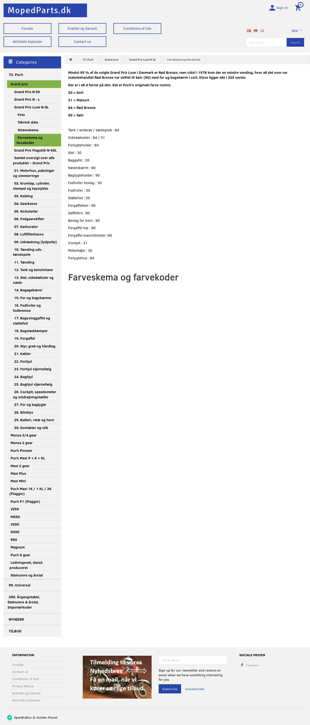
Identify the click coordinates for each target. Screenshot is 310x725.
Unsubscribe (194, 689)
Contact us (82, 41)
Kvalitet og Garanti (82, 28)
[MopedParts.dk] (39, 10)
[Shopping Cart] (298, 7)
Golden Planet (47, 717)
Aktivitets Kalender (27, 41)
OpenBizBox (23, 717)
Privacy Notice (22, 686)
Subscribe (169, 689)
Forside (27, 28)
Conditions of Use (137, 28)
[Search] (295, 43)
